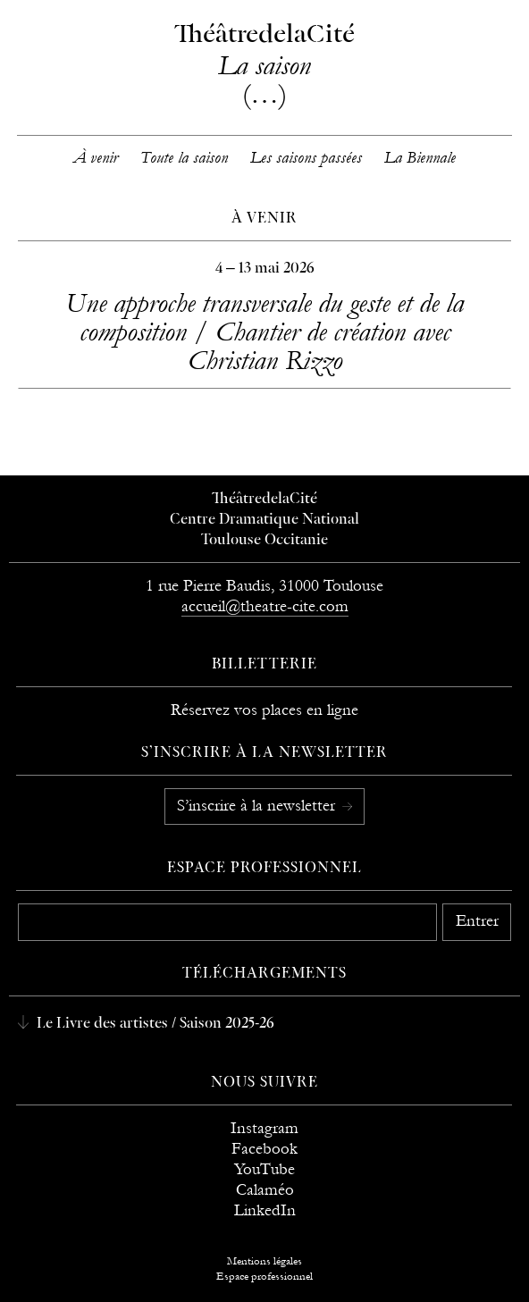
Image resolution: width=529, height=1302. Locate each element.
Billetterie (264, 665)
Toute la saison (184, 157)
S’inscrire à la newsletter (258, 805)
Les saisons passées (306, 157)
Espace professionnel (265, 869)
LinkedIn (265, 1210)
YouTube (264, 1169)
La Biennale (420, 157)
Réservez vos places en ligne (264, 710)
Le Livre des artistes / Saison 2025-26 (153, 1024)
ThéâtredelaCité (264, 499)
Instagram (264, 1128)
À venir (95, 157)
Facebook (264, 1148)
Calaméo (265, 1189)
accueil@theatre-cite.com (264, 606)
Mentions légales (264, 1261)
